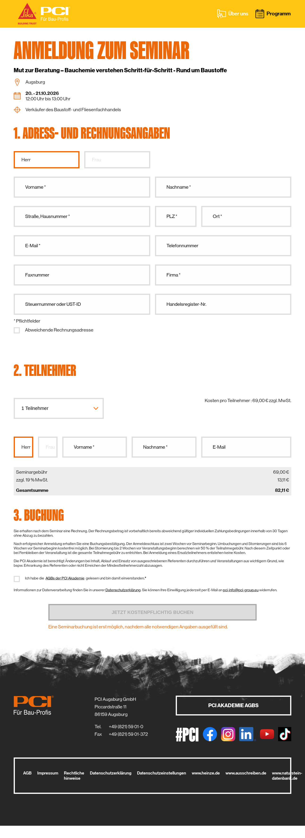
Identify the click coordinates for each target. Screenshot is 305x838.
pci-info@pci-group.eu (241, 590)
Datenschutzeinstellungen (161, 773)
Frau (96, 159)
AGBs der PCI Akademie (65, 578)
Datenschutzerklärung (123, 590)
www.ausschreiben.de (246, 773)
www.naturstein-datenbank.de (287, 775)
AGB (27, 773)
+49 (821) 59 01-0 (126, 726)
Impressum (47, 773)
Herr (26, 159)
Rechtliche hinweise (74, 775)
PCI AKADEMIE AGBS (233, 705)
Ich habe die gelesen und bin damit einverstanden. (85, 578)
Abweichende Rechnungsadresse (59, 330)
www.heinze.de (206, 773)
